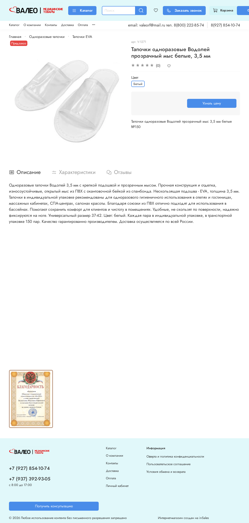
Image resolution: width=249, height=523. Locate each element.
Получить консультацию (54, 506)
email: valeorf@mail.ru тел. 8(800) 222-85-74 (166, 25)
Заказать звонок (184, 10)
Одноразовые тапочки (47, 36)
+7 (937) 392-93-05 (29, 478)
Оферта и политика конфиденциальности (175, 456)
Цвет (134, 77)
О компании (32, 25)
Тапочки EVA (82, 36)
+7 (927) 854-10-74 (29, 468)
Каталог (82, 10)
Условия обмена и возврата (166, 471)
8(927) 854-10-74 (225, 25)
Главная (15, 36)
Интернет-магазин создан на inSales (183, 518)
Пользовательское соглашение (168, 464)
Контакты (51, 25)
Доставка (67, 25)
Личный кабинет (117, 486)
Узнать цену (212, 103)
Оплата (83, 25)
